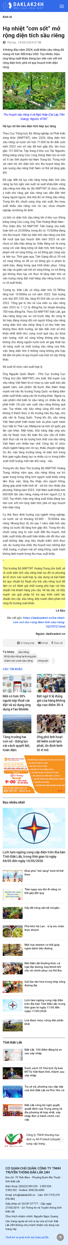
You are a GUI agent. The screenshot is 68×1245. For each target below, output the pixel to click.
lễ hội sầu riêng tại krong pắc (20, 656)
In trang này (25, 643)
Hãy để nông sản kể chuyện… (42, 907)
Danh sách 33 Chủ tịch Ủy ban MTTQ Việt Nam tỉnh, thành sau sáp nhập (44, 1072)
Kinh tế (7, 17)
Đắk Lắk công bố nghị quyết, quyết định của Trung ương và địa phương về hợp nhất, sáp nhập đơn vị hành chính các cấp (43, 1112)
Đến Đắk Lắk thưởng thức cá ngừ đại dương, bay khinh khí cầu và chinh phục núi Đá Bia (43, 967)
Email (43, 643)
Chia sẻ (57, 643)
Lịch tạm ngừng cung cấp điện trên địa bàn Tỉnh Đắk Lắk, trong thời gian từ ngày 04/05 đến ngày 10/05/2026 (34, 856)
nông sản (43, 660)
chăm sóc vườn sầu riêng (18, 660)
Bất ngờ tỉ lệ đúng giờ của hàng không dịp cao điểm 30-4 (51, 700)
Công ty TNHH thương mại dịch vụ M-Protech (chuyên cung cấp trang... (43, 1139)
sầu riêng (23, 652)
